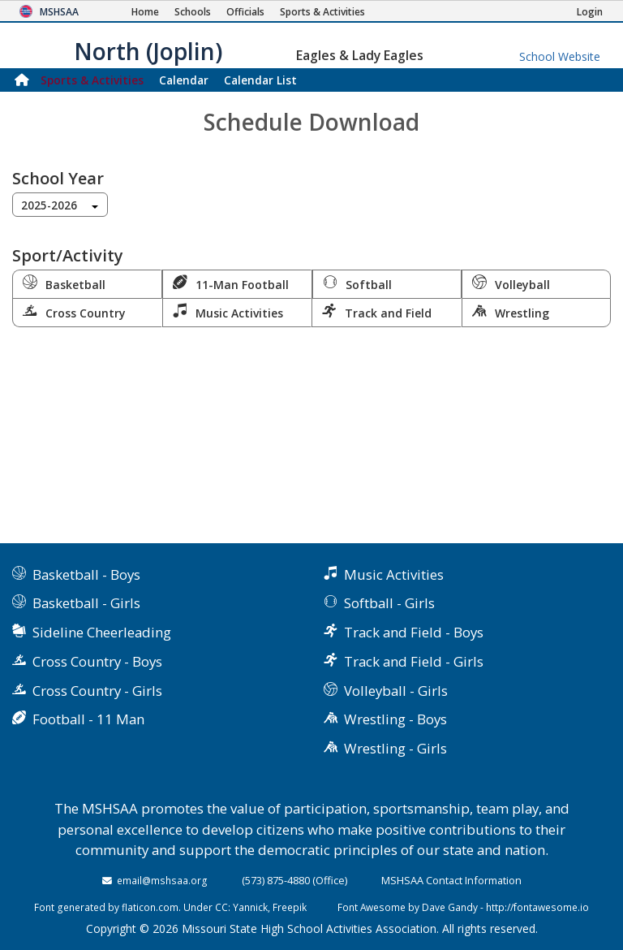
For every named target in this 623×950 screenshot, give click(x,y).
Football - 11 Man (88, 719)
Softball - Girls (389, 603)
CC (221, 906)
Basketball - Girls (86, 603)
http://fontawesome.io (537, 906)
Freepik (290, 906)
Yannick (250, 906)
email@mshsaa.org (162, 880)
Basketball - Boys (86, 574)
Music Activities (228, 312)
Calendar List (260, 80)
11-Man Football (231, 283)
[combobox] (60, 204)
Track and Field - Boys (413, 632)
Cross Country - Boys (97, 661)
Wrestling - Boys (395, 719)
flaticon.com (150, 906)
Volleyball (511, 283)
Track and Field (377, 312)
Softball (357, 283)
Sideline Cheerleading (101, 632)
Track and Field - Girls (413, 661)
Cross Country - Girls (97, 690)
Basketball (64, 283)
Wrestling (510, 312)
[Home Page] (145, 12)
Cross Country (74, 312)
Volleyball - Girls (396, 690)
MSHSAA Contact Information (451, 880)
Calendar (183, 80)
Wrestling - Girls (395, 748)
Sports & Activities (92, 80)
